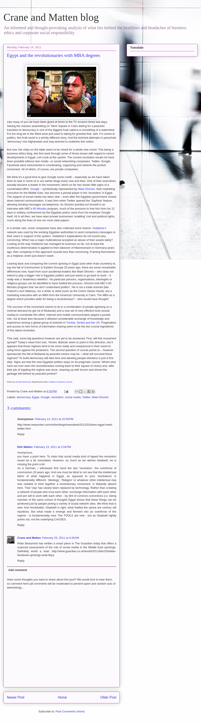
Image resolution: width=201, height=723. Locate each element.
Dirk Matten (25, 447)
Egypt (35, 397)
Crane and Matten (29, 537)
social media (73, 397)
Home (62, 697)
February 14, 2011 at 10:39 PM (54, 419)
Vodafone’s (99, 228)
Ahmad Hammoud (23, 382)
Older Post (108, 697)
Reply (20, 434)
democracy (23, 397)
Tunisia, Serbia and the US (83, 322)
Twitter (86, 397)
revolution (57, 397)
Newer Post (15, 697)
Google (34, 189)
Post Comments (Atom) (70, 711)
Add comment (17, 570)
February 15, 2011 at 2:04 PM (52, 447)
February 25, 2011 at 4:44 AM (60, 537)
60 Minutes (40, 208)
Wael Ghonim (86, 189)
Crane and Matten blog (51, 17)
